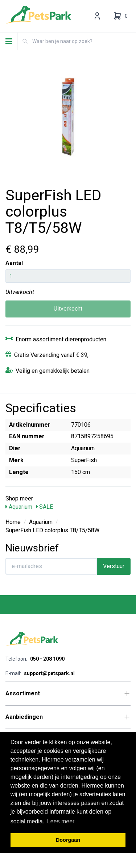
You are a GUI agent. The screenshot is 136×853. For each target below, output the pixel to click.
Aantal (14, 263)
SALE (44, 506)
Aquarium (18, 506)
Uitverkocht (68, 308)
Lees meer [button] (61, 821)
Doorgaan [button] (68, 840)
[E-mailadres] (51, 566)
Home (13, 522)
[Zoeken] (25, 41)
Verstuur (113, 566)
